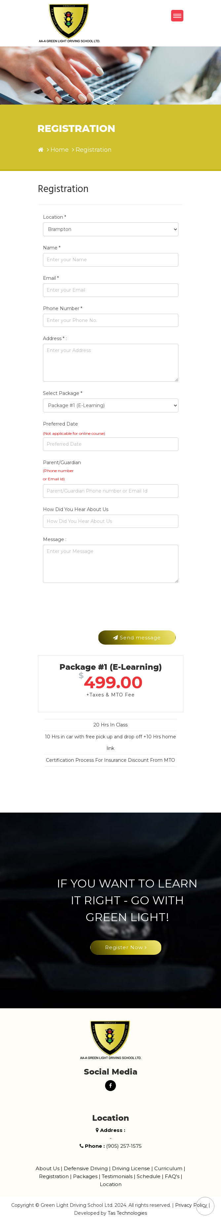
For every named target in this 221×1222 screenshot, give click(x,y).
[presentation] (93, 613)
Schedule (149, 1176)
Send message (137, 637)
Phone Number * (62, 308)
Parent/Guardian (62, 470)
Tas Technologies (127, 1213)
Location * (54, 217)
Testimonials (117, 1176)
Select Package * (62, 393)
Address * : (55, 338)
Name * (51, 248)
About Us (47, 1168)
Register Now (126, 947)
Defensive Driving (86, 1168)
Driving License (131, 1168)
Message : (54, 539)
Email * (51, 278)
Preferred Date (60, 424)
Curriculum (168, 1168)
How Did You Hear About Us (75, 509)
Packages (85, 1176)
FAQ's (172, 1176)
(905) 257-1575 (124, 1146)
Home (60, 149)
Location (111, 1184)
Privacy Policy (191, 1205)
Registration (54, 1176)
